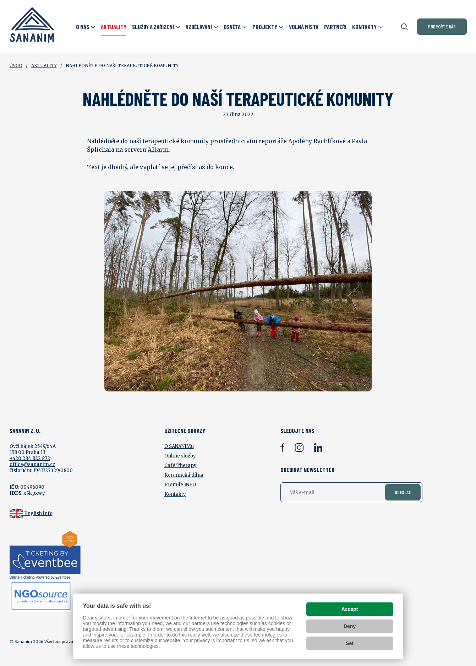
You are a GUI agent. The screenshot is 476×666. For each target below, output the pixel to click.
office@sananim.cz (32, 464)
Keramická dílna (183, 475)
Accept (349, 609)
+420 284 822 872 (30, 458)
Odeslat (403, 492)
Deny (350, 626)
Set (350, 643)
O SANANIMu (179, 446)
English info (38, 513)
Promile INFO (180, 485)
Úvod (16, 65)
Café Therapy (180, 465)
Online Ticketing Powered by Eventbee (40, 577)
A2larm (158, 149)
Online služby (180, 456)
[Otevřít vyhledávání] (404, 27)
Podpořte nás (442, 26)
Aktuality (44, 65)
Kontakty (175, 494)
